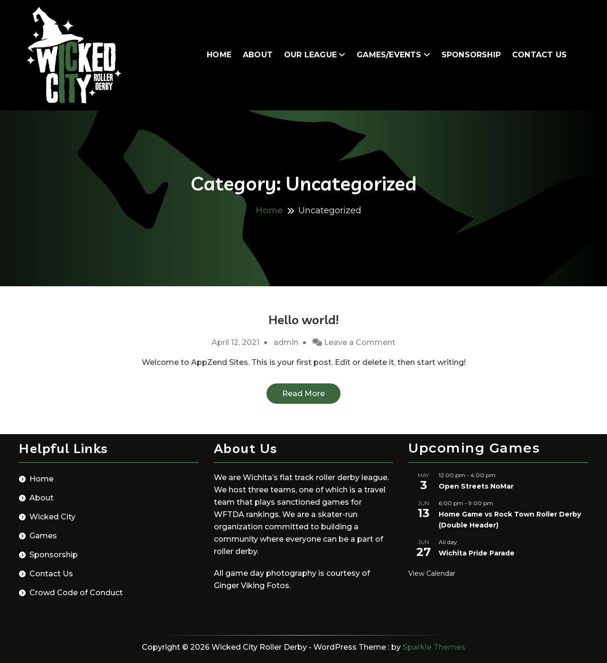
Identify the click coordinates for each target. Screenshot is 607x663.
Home (219, 54)
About (258, 54)
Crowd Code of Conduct (76, 592)
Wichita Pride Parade (477, 553)
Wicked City (52, 516)
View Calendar (431, 573)
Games (43, 535)
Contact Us (539, 54)
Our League (310, 54)
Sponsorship (471, 54)
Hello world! (303, 319)
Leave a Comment (359, 342)
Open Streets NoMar (476, 486)
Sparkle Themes (434, 647)
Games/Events (389, 54)
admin (286, 342)
